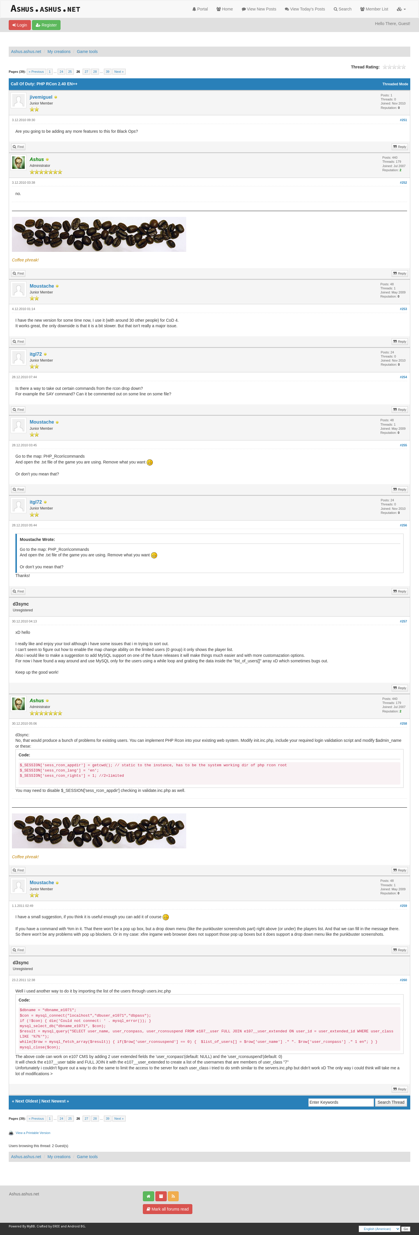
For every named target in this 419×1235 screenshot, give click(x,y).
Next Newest (53, 1101)
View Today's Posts (305, 9)
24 (61, 71)
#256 (403, 525)
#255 (403, 445)
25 (70, 71)
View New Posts (259, 9)
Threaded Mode (395, 84)
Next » (119, 71)
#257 (403, 621)
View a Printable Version (33, 1133)
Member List (374, 9)
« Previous (36, 71)
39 (107, 71)
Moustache (42, 286)
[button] (401, 9)
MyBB (31, 1226)
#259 (403, 905)
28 (95, 71)
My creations (58, 51)
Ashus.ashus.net (26, 51)
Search (342, 9)
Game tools (87, 51)
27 (86, 71)
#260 (403, 980)
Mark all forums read (168, 1209)
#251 (403, 120)
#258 (403, 723)
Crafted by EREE (48, 1226)
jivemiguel (41, 97)
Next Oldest (26, 1101)
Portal (200, 9)
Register (46, 25)
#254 (403, 377)
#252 (403, 182)
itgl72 (36, 354)
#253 (403, 309)
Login (20, 25)
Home (224, 9)
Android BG (76, 1226)
